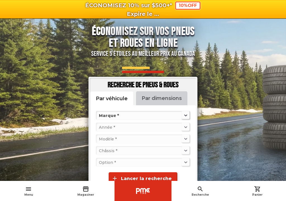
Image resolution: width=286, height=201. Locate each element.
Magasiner (85, 191)
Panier (257, 191)
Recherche (200, 191)
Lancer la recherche (141, 178)
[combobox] (99, 115)
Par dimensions (162, 98)
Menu (28, 191)
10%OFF (188, 5)
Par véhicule (112, 98)
